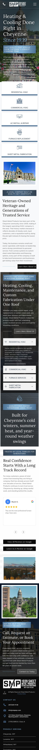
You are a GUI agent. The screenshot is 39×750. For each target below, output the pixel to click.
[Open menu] (34, 4)
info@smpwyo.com (14, 691)
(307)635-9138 (13, 686)
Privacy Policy (21, 674)
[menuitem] (19, 714)
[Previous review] (4, 511)
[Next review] (34, 511)
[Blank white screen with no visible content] (4, 5)
